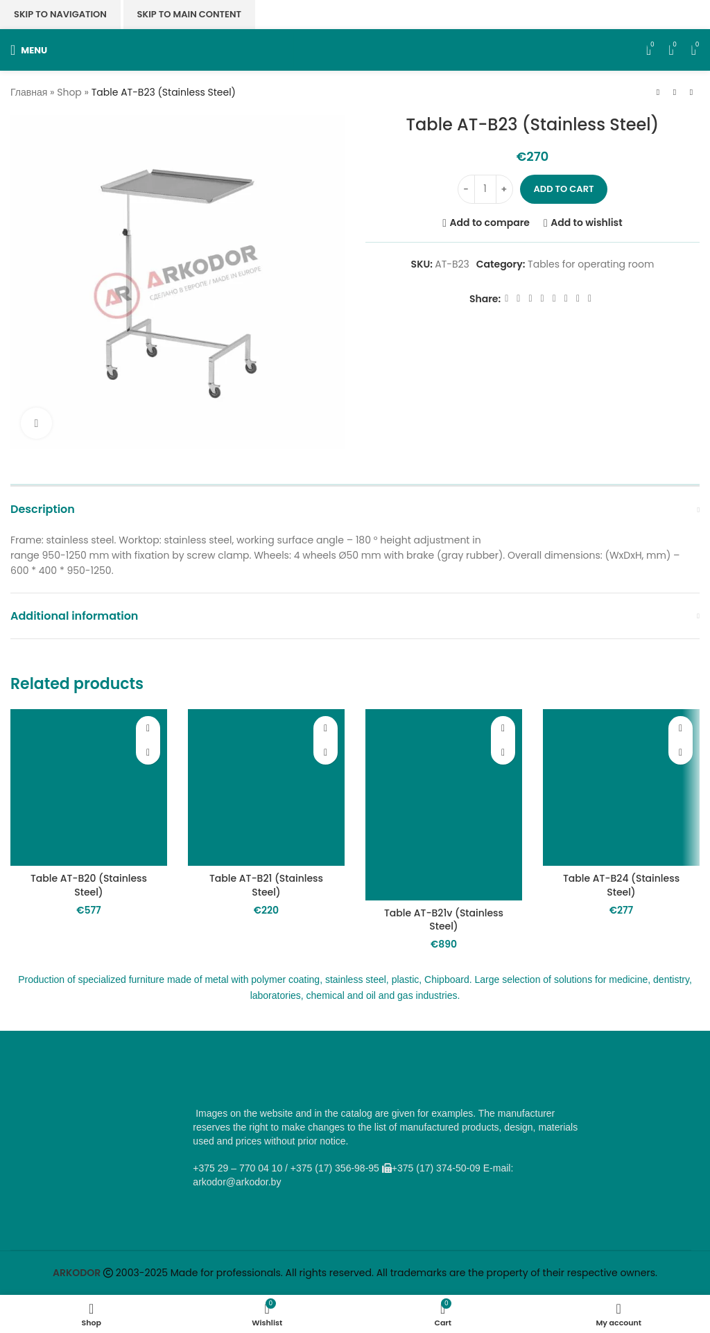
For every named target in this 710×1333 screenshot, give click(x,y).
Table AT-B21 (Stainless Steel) (266, 885)
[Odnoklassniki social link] (542, 298)
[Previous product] (658, 93)
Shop (69, 92)
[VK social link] (566, 298)
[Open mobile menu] (28, 50)
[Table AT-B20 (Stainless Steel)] (88, 787)
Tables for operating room (591, 264)
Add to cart (564, 188)
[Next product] (691, 93)
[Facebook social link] (506, 298)
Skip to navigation (60, 14)
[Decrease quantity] (466, 189)
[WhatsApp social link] (554, 298)
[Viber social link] (590, 298)
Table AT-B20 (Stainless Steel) (89, 885)
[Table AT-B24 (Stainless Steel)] (621, 787)
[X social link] (518, 298)
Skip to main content (189, 14)
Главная (28, 92)
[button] (148, 752)
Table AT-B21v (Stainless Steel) (443, 920)
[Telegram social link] (578, 298)
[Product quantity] (485, 189)
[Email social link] (530, 298)
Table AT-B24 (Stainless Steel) (621, 885)
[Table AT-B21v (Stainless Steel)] (443, 804)
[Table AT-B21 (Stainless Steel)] (266, 787)
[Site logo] (355, 49)
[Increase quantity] (504, 189)
